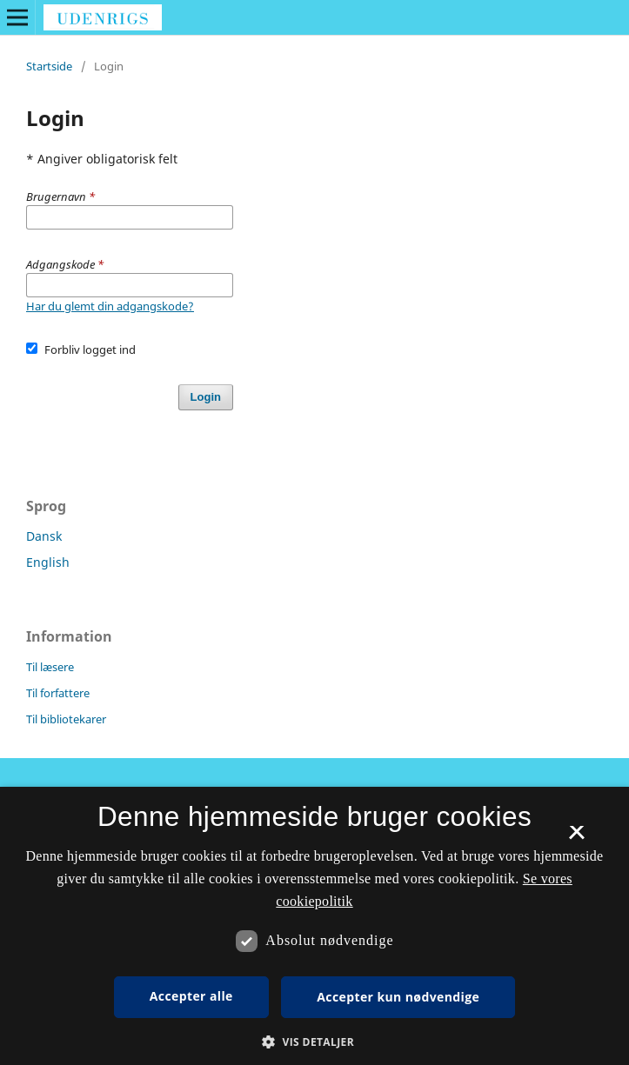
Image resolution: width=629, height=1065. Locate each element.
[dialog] (314, 926)
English (48, 562)
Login (206, 396)
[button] (314, 1042)
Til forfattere (58, 693)
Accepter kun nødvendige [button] (398, 996)
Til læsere (50, 667)
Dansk (44, 536)
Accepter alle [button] (191, 996)
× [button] (576, 838)
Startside (49, 66)
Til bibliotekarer (66, 719)
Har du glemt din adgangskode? (110, 306)
